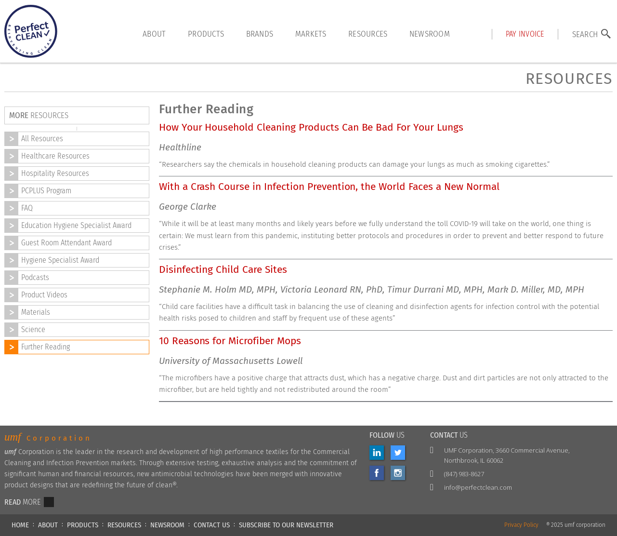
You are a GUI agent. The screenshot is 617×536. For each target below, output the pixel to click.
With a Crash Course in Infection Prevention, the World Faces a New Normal (329, 187)
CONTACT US (212, 525)
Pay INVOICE (525, 34)
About (154, 34)
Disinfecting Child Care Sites (223, 270)
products (206, 34)
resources (367, 34)
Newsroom (429, 34)
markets (311, 34)
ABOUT (48, 525)
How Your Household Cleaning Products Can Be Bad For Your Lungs (311, 127)
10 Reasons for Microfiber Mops (230, 341)
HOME (20, 525)
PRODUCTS (82, 525)
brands (260, 34)
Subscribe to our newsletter (286, 525)
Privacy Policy (521, 525)
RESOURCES (124, 525)
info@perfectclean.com (478, 487)
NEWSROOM (167, 525)
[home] (30, 31)
